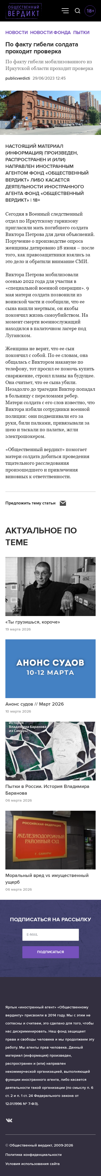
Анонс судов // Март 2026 (34, 704)
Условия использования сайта (32, 1164)
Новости (16, 32)
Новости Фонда (50, 32)
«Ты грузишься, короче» (32, 622)
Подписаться (50, 952)
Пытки (81, 32)
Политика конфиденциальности (33, 1154)
